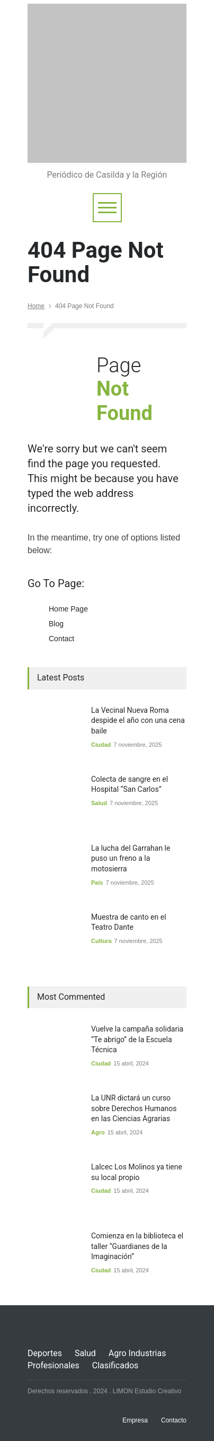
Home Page (68, 609)
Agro (98, 1132)
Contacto (173, 1420)
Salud (99, 803)
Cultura (101, 941)
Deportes (45, 1353)
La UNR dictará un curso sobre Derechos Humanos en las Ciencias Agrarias (134, 1108)
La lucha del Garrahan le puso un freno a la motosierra (130, 858)
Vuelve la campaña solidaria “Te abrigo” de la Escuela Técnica (137, 1039)
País (97, 882)
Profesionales (53, 1365)
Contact (61, 638)
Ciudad (101, 744)
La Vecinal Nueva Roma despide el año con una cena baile (138, 720)
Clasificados (115, 1365)
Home (36, 306)
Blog (56, 623)
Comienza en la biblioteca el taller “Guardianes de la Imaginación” (137, 1246)
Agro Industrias (137, 1353)
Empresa (135, 1420)
